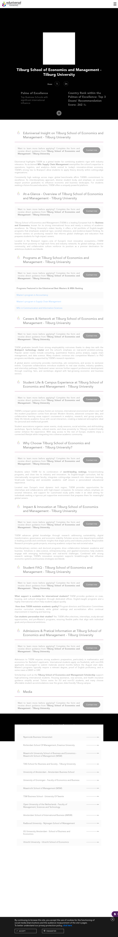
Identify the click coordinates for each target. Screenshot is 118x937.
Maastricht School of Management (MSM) (42, 793)
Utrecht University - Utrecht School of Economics (46, 847)
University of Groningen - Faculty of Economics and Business (51, 785)
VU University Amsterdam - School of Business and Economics (46, 837)
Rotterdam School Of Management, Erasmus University (49, 750)
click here (67, 925)
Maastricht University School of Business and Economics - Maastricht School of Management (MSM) (50, 759)
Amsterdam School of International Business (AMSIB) (47, 820)
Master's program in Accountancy (32, 300)
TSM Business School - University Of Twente (43, 801)
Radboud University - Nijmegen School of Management (49, 828)
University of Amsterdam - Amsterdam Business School (48, 777)
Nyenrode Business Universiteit (37, 742)
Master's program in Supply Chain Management (39, 306)
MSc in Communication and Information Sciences (39, 313)
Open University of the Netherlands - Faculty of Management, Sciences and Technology (45, 811)
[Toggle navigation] (115, 4)
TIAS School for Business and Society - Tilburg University (49, 769)
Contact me (91, 155)
